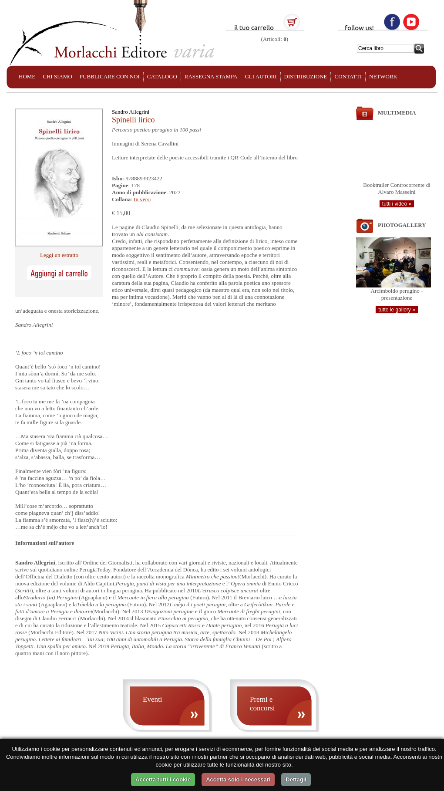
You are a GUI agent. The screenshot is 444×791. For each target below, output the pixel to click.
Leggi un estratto (59, 255)
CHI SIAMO (57, 76)
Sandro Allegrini (130, 111)
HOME (27, 76)
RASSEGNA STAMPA (211, 76)
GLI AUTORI (260, 76)
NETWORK (383, 76)
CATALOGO (162, 76)
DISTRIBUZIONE (305, 76)
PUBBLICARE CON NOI (110, 76)
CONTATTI (348, 76)
